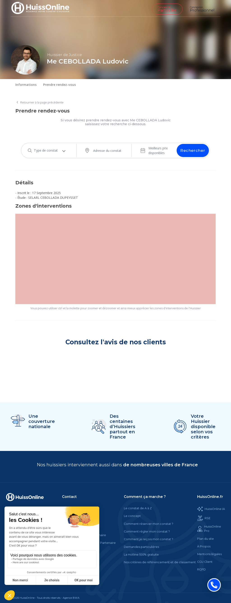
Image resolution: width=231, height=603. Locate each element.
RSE (203, 518)
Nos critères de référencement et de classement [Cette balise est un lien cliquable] (160, 562)
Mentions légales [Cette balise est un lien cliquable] (209, 554)
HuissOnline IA (211, 509)
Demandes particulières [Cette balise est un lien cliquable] (141, 547)
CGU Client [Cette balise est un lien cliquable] (205, 561)
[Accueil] (44, 8)
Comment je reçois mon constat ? (148, 539)
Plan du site (205, 538)
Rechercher (192, 150)
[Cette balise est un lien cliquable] (25, 497)
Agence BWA (71, 597)
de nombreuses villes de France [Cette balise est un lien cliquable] (160, 464)
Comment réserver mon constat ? (148, 524)
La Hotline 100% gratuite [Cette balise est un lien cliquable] (141, 554)
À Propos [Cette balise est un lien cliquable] (203, 546)
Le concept (132, 516)
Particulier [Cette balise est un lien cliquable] (167, 9)
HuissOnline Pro (209, 529)
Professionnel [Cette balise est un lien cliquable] (202, 9)
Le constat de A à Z (138, 508)
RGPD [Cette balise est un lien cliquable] (201, 569)
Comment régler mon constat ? (147, 531)
